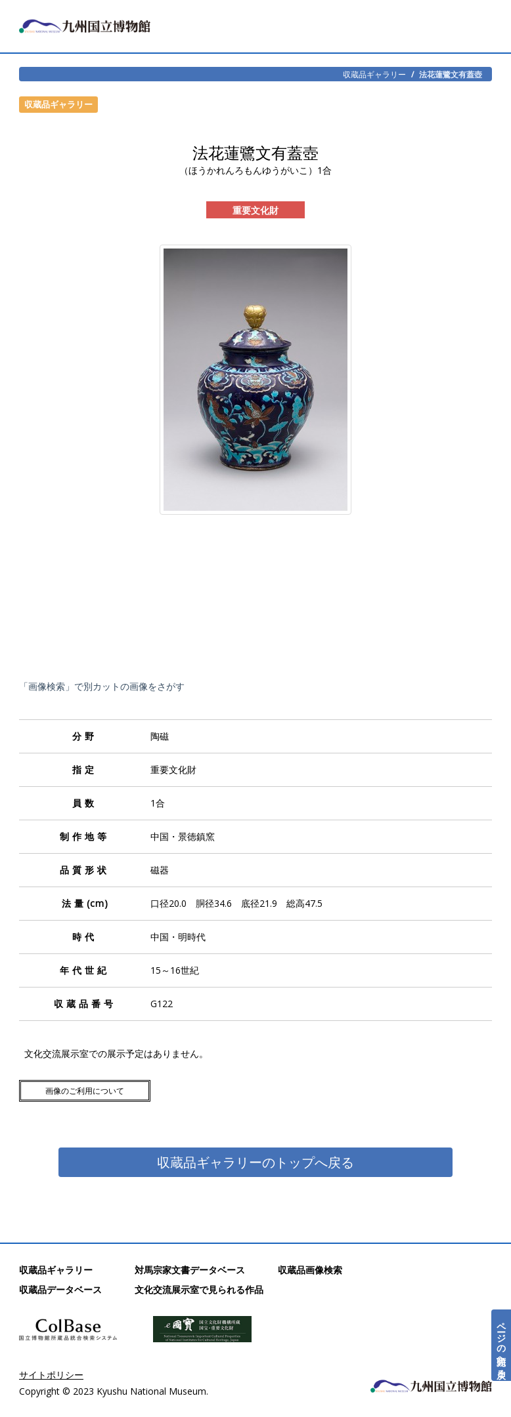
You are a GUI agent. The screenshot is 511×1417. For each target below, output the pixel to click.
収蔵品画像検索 (310, 1270)
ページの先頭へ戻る (501, 1345)
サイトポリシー (51, 1374)
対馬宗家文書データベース (190, 1270)
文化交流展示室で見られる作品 (199, 1289)
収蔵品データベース (60, 1289)
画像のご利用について (84, 1090)
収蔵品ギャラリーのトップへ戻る (255, 1162)
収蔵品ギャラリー (374, 74)
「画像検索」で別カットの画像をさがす (102, 686)
